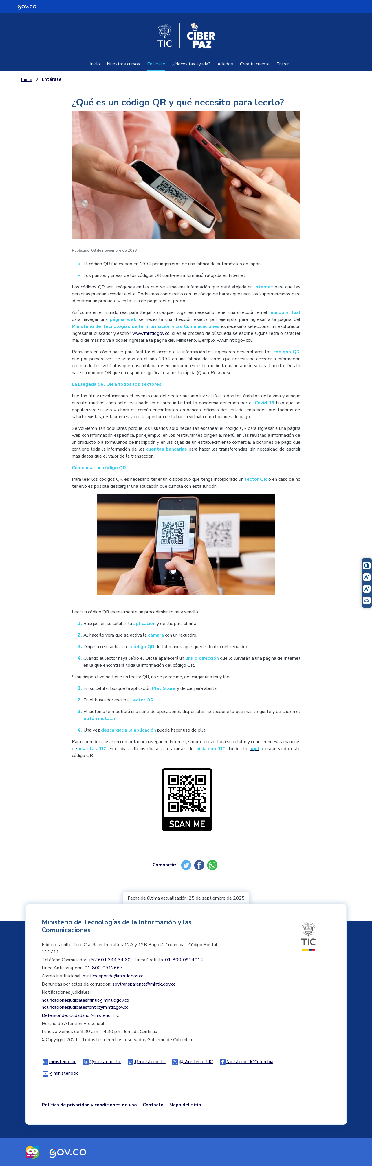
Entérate (156, 64)
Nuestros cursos (123, 64)
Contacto (153, 1105)
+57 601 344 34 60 (109, 960)
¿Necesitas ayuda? (191, 64)
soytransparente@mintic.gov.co (144, 984)
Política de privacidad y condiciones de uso (89, 1105)
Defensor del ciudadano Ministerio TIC (80, 1015)
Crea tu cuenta (255, 64)
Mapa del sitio (185, 1105)
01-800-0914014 (184, 960)
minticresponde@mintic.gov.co (113, 976)
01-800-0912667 (104, 968)
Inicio (95, 64)
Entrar (282, 64)
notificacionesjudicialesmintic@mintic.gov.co (85, 1000)
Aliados (225, 64)
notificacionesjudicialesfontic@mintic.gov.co (85, 1007)
